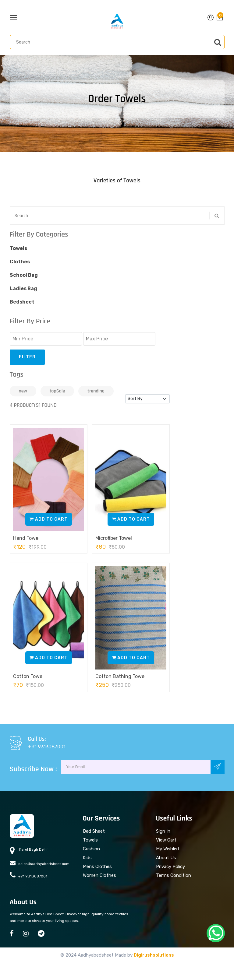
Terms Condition (173, 875)
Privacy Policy (170, 866)
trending (96, 391)
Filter (27, 357)
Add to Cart (49, 519)
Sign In (163, 831)
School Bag (24, 275)
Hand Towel (26, 538)
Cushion (91, 849)
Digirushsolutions (154, 955)
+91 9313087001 (47, 747)
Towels (18, 248)
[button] (210, 17)
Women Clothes (99, 875)
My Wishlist (167, 849)
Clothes (20, 262)
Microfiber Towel (113, 538)
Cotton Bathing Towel (120, 676)
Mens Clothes (97, 866)
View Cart (166, 840)
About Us (166, 857)
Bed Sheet (94, 831)
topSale (57, 391)
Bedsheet (22, 302)
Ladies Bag (23, 288)
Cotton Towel (28, 676)
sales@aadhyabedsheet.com (39, 863)
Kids (87, 857)
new (23, 391)
